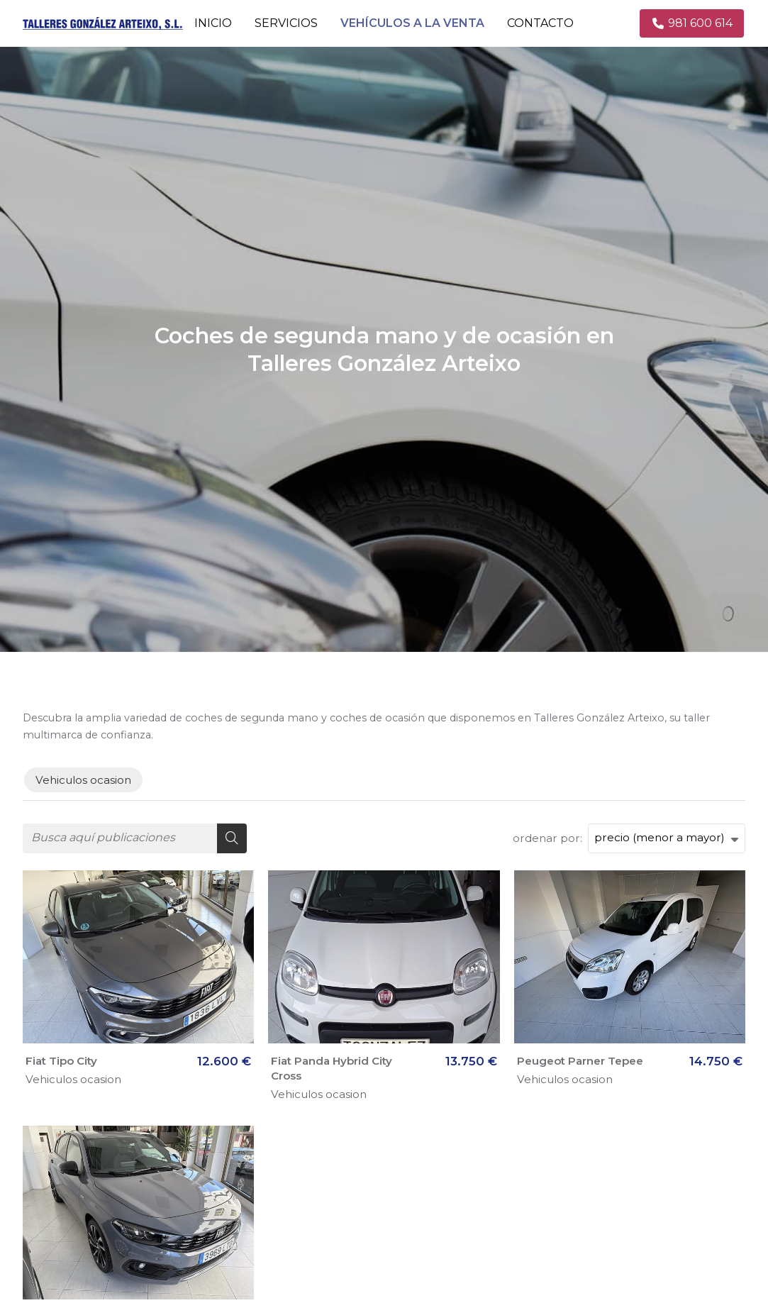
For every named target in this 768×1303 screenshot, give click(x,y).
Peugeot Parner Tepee (580, 1061)
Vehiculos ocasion (73, 1079)
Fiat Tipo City (61, 1061)
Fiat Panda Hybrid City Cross (331, 1068)
